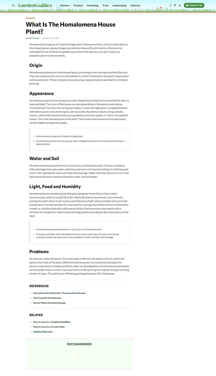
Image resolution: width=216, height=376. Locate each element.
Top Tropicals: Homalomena (47, 297)
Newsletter (194, 5)
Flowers (65, 5)
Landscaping (119, 5)
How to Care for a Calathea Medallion (51, 322)
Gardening (92, 5)
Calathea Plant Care (43, 331)
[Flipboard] (175, 5)
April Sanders (34, 38)
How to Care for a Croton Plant (49, 326)
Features (135, 5)
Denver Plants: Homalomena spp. (49, 302)
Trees (105, 5)
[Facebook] (170, 5)
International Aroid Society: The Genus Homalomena (59, 293)
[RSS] (180, 5)
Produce (78, 5)
